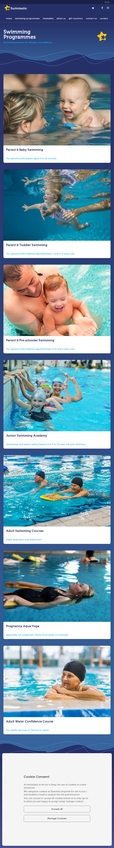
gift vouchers (76, 18)
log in (107, 2)
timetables (48, 18)
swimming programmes (27, 18)
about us (61, 18)
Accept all (57, 809)
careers (104, 18)
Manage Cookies (56, 818)
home (9, 18)
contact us (91, 18)
